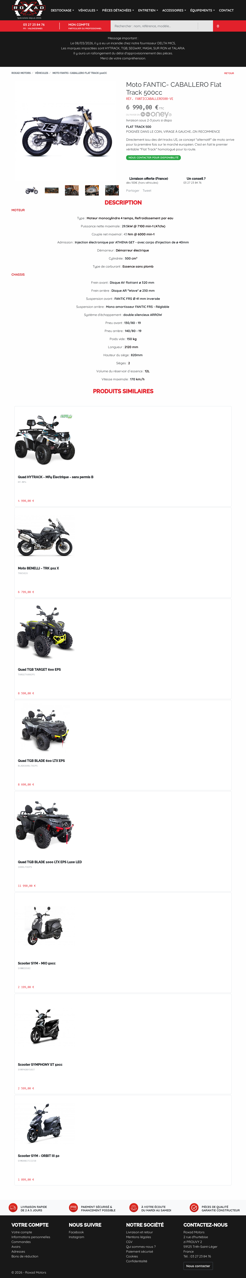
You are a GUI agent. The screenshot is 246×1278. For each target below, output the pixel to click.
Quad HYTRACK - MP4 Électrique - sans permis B (55, 477)
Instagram (76, 1237)
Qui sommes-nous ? (141, 1247)
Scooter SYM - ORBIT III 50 (38, 1156)
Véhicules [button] (86, 10)
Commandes (21, 1242)
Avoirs (16, 1247)
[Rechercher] (154, 26)
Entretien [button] (146, 10)
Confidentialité (136, 1261)
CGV (129, 1242)
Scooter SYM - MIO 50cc (37, 963)
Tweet (147, 190)
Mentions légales (138, 1237)
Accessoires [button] (172, 10)
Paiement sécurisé (139, 1251)
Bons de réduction (24, 1256)
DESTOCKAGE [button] (61, 10)
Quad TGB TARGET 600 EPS (39, 670)
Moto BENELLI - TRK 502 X (38, 568)
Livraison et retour (139, 1232)
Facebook (76, 1232)
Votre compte (21, 1232)
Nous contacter (198, 1266)
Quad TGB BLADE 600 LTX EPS (41, 761)
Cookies (132, 1256)
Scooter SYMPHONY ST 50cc (40, 1065)
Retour (229, 73)
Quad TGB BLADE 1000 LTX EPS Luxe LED (50, 862)
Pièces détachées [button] (116, 10)
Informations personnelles (30, 1237)
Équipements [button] (201, 10)
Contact (226, 10)
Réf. (129, 99)
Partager (132, 190)
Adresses (18, 1251)
